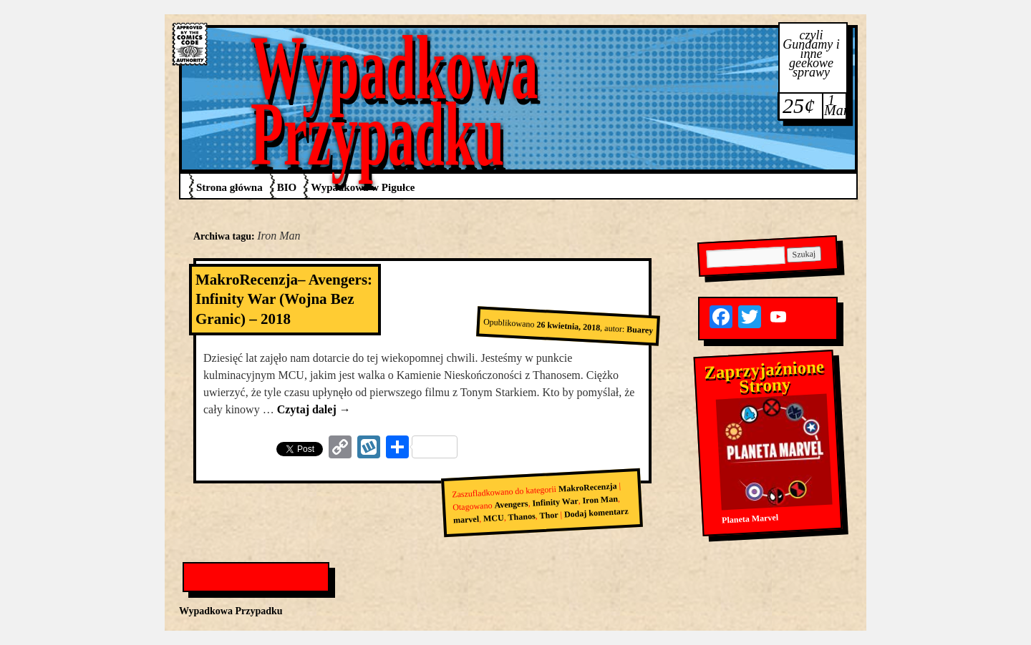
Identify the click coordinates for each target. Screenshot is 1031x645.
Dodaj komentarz (596, 513)
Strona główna (229, 187)
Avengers (511, 504)
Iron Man (600, 499)
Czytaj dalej (314, 409)
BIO (287, 187)
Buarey (639, 329)
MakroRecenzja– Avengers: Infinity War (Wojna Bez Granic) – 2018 (283, 299)
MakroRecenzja (587, 487)
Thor (548, 515)
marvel (466, 520)
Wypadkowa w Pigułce (363, 187)
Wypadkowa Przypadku (394, 100)
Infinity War (555, 502)
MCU (493, 518)
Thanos (522, 516)
